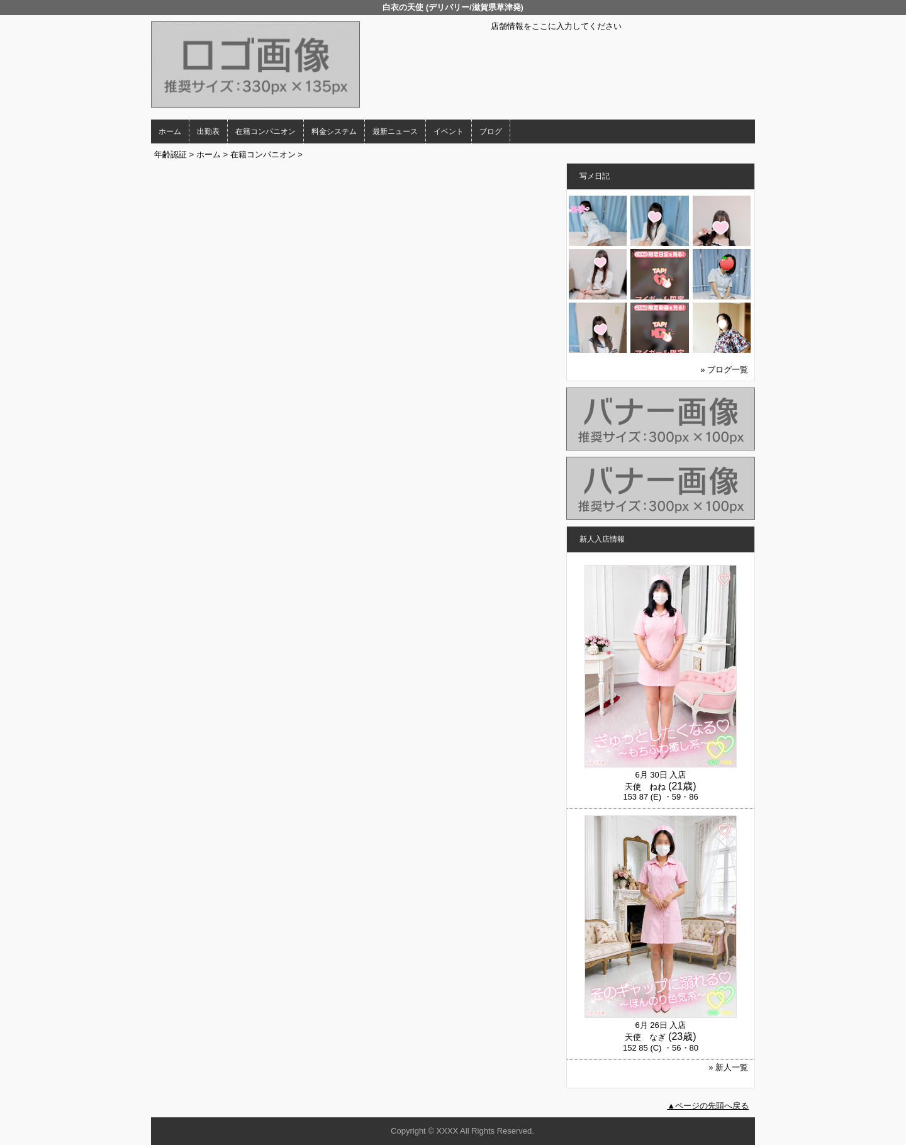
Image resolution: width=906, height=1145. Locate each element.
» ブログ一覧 (724, 369)
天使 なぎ (645, 1037)
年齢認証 (170, 154)
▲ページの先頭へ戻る (708, 1105)
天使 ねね (645, 786)
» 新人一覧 (728, 1067)
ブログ (490, 131)
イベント (448, 131)
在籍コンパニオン (265, 131)
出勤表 (208, 131)
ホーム (170, 131)
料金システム (334, 131)
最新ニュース (395, 131)
